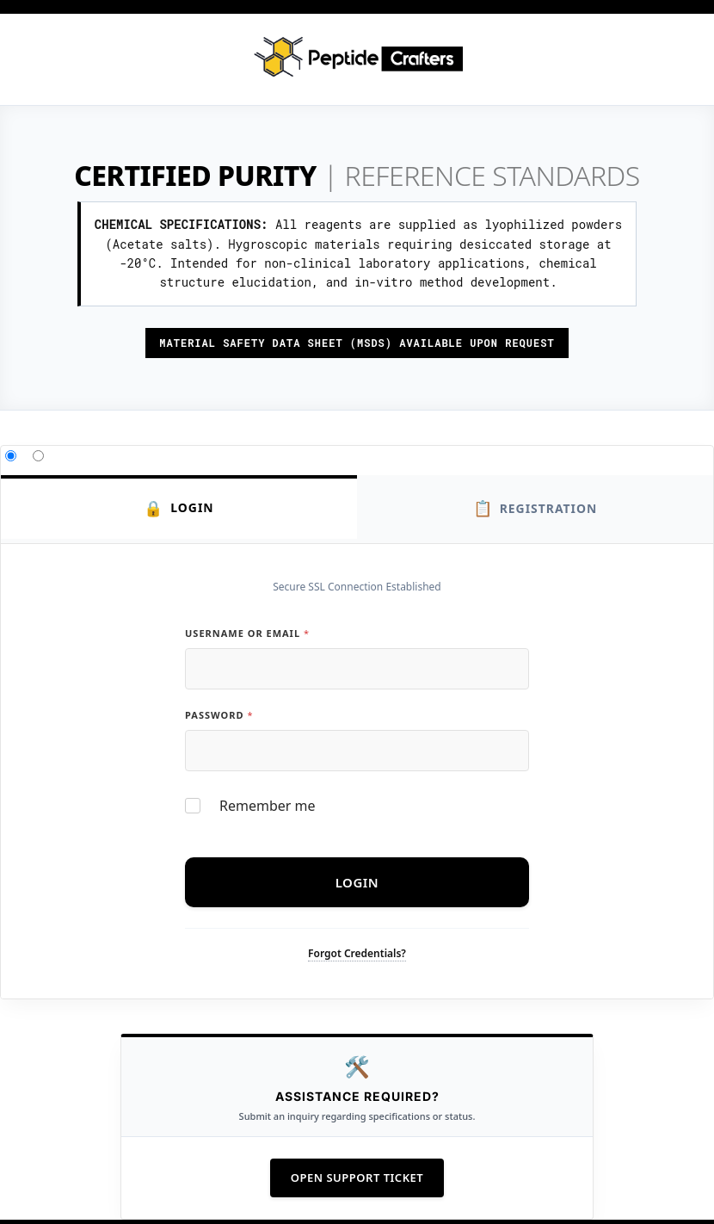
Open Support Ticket (357, 1177)
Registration (534, 508)
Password (218, 714)
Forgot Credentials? (357, 953)
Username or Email (247, 633)
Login (179, 508)
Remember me (267, 806)
